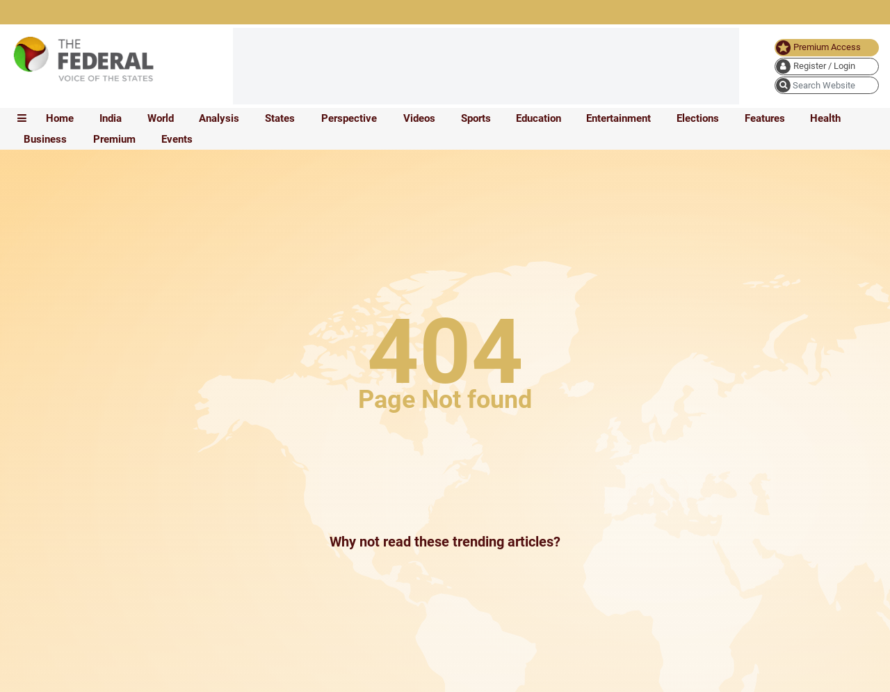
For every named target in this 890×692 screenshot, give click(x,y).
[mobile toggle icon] (21, 118)
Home (60, 118)
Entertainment (618, 118)
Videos (419, 118)
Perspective (349, 118)
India (110, 118)
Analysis (219, 118)
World (160, 118)
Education (538, 118)
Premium (114, 139)
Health (825, 118)
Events (177, 139)
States (280, 118)
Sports (476, 118)
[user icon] (827, 66)
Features (765, 118)
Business (45, 139)
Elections (698, 118)
